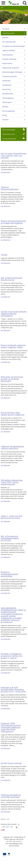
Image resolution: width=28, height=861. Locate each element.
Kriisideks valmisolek (13, 59)
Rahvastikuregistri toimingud (13, 72)
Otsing (13, 115)
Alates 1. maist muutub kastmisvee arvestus (11, 517)
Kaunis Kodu (13, 90)
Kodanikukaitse (13, 55)
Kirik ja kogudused (13, 111)
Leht (3, 827)
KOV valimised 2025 (13, 42)
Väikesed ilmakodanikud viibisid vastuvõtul (12, 447)
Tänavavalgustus (13, 98)
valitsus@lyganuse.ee (15, 844)
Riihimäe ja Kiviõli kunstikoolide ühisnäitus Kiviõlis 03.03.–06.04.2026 (13, 689)
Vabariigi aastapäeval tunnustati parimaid (11, 796)
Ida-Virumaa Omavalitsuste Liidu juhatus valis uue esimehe (13, 155)
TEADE (4, 255)
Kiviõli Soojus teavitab (11, 763)
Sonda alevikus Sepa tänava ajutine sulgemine (12, 413)
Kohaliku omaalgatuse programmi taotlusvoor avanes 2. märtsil (12, 656)
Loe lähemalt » (6, 172)
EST (2, 8)
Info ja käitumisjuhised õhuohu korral (11, 279)
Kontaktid (13, 29)
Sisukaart (13, 120)
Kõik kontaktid (14, 846)
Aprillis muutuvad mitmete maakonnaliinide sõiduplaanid (13, 313)
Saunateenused (13, 94)
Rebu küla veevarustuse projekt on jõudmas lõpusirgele (12, 379)
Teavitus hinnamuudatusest (9, 188)
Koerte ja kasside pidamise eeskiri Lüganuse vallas (13, 346)
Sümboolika (13, 81)
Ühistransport (13, 102)
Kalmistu (13, 107)
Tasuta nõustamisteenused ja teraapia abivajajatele (13, 222)
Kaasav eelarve (13, 64)
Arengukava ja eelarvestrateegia (13, 46)
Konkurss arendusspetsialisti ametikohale (9, 574)
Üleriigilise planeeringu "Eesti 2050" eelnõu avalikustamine (12, 482)
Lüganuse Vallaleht (13, 51)
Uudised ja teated (13, 33)
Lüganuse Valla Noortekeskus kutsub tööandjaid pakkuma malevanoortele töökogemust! (11, 727)
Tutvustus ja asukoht (13, 77)
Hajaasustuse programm (13, 68)
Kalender (13, 38)
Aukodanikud (13, 85)
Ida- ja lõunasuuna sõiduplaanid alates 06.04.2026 (10, 538)
